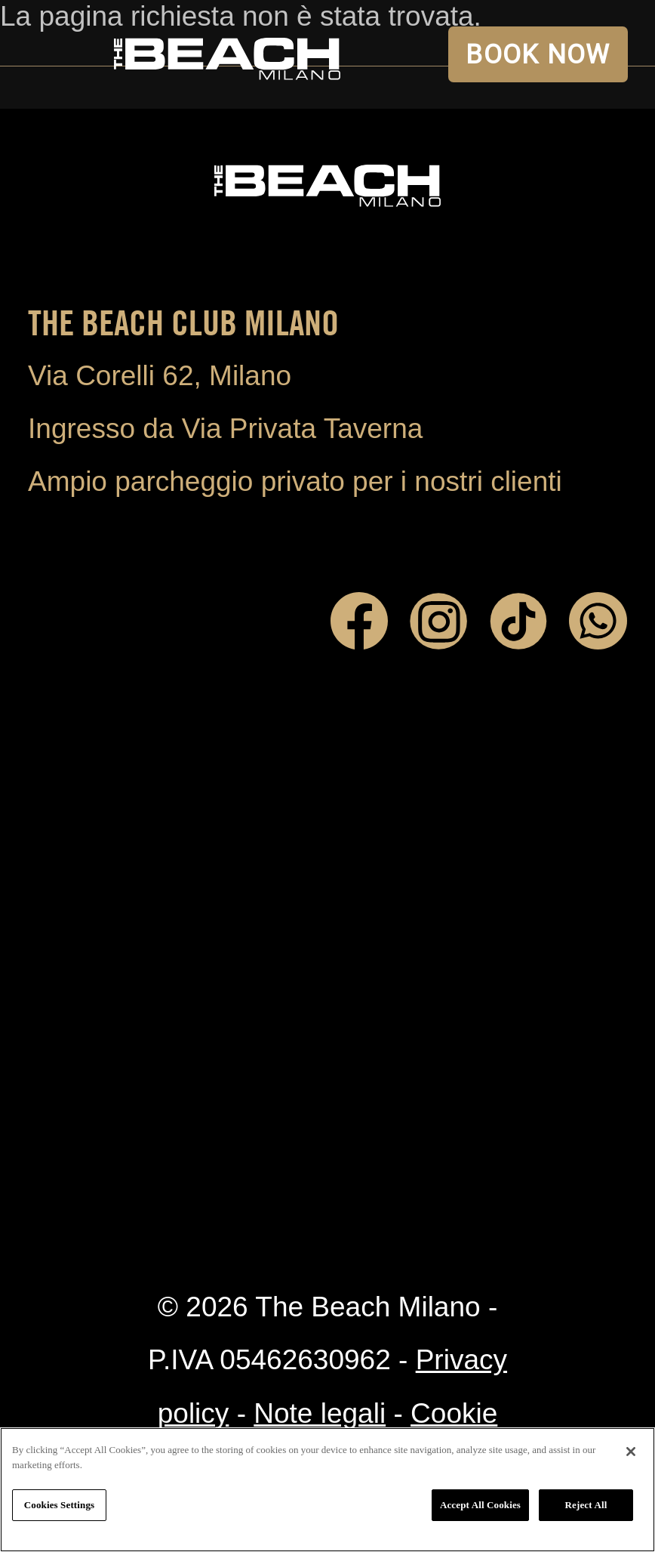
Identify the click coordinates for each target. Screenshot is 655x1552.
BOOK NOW (538, 54)
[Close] (630, 1451)
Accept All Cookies (480, 1504)
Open (54, 54)
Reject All (586, 1504)
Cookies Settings (59, 1504)
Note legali (320, 1413)
